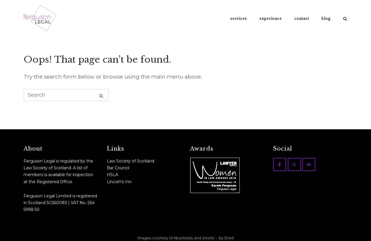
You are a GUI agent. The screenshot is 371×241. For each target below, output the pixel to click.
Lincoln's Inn (119, 181)
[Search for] (66, 95)
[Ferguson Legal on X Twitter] (294, 164)
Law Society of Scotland (130, 161)
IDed (229, 238)
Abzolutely (183, 238)
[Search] (101, 95)
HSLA (112, 174)
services (238, 18)
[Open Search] (345, 19)
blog (326, 18)
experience (270, 18)
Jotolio (208, 238)
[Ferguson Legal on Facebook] (279, 164)
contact (301, 18)
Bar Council (118, 167)
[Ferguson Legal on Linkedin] (308, 164)
